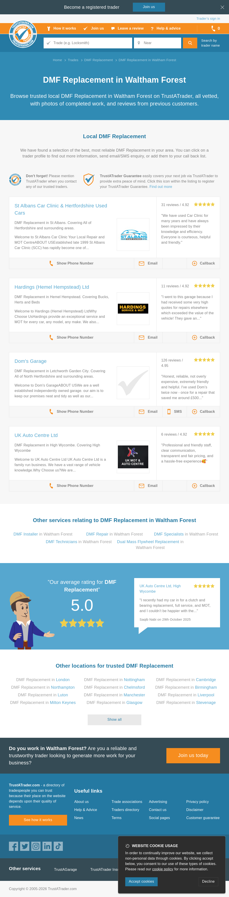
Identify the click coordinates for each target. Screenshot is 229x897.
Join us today (193, 755)
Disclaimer (195, 810)
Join (149, 7)
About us (81, 802)
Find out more (161, 187)
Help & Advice (85, 810)
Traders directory (125, 810)
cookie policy (162, 869)
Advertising (158, 802)
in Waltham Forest (42, 534)
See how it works (38, 820)
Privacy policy (197, 802)
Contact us (157, 810)
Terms (117, 818)
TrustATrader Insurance (109, 869)
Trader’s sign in (208, 18)
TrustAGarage (65, 869)
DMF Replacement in (43, 680)
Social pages (159, 818)
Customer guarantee (203, 818)
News (78, 818)
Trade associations (127, 802)
